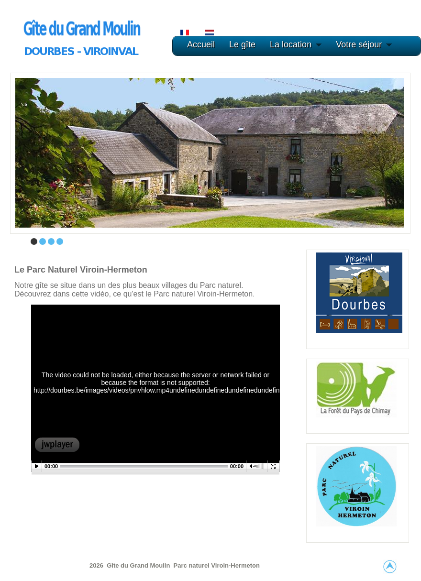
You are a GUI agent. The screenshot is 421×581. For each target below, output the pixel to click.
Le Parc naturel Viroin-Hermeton (80, 269)
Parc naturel (192, 565)
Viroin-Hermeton (235, 565)
